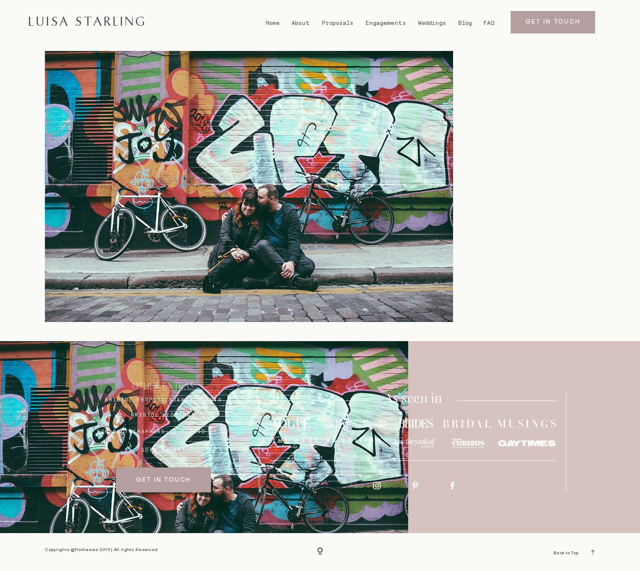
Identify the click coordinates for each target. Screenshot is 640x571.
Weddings (432, 23)
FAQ (489, 23)
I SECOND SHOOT (201, 431)
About (300, 23)
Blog (465, 23)
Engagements (385, 23)
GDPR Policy (163, 450)
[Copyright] (320, 551)
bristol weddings (163, 415)
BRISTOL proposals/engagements (163, 400)
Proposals (337, 23)
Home (272, 23)
